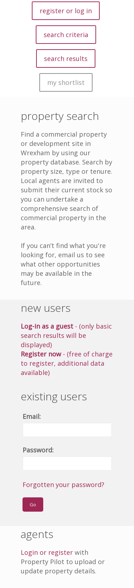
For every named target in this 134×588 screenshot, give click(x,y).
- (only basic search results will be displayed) (66, 335)
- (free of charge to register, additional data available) (67, 363)
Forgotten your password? (63, 484)
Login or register (47, 552)
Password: (38, 450)
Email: (32, 416)
